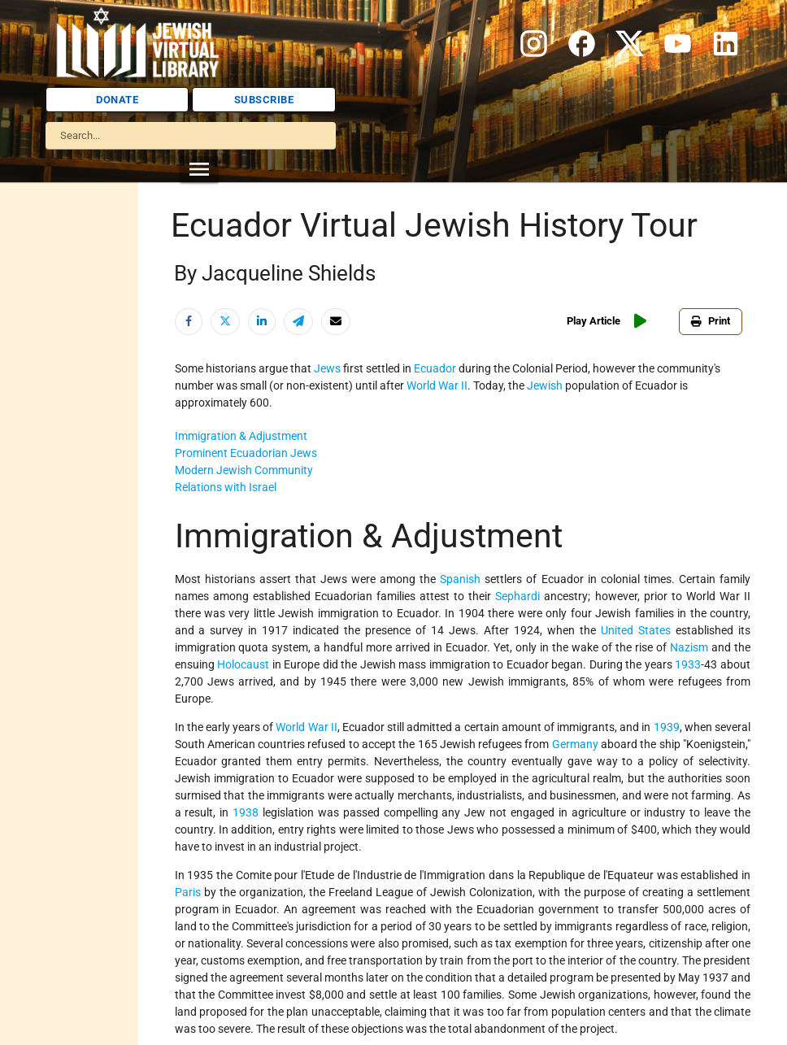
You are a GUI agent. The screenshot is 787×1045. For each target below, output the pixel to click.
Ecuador (435, 368)
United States (636, 630)
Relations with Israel (225, 487)
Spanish (460, 579)
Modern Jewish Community (244, 470)
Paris (188, 892)
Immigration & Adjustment (241, 435)
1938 (246, 812)
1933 (688, 664)
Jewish (545, 385)
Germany (575, 744)
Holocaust (243, 664)
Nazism (690, 647)
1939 (667, 727)
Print (710, 321)
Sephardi (517, 596)
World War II (437, 385)
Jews (327, 368)
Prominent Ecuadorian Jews (246, 452)
